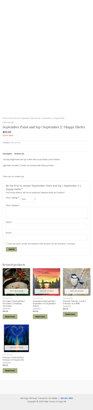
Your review (13, 205)
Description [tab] (7, 153)
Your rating (12, 197)
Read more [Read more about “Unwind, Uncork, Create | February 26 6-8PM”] (70, 314)
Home (5, 118)
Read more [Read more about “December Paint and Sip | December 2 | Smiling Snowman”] (10, 316)
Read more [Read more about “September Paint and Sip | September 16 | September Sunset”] (40, 316)
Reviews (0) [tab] (19, 153)
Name (9, 222)
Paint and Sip (14, 118)
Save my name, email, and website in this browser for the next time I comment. (41, 243)
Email (9, 233)
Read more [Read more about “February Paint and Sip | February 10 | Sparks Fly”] (10, 370)
